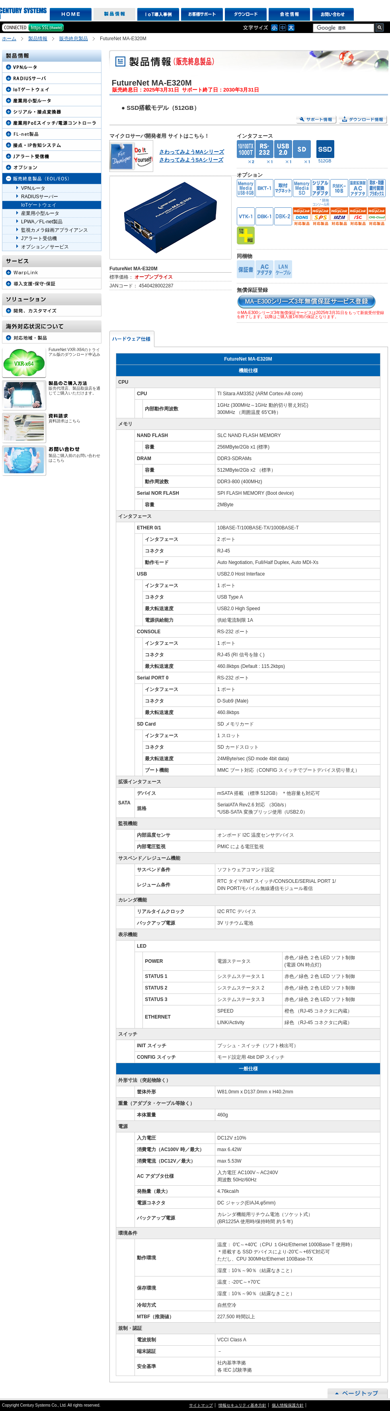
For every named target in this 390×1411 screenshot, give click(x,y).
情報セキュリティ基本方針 (242, 1405)
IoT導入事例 (158, 14)
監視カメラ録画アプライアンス (54, 230)
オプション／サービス (45, 247)
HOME (71, 14)
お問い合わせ (333, 14)
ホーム (9, 38)
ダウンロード (246, 14)
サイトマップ (201, 1405)
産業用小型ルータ (40, 213)
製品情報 (114, 14)
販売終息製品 (73, 38)
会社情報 (289, 14)
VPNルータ (33, 188)
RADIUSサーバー (39, 196)
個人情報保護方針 (288, 1405)
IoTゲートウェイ (39, 205)
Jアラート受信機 (39, 238)
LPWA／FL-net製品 (41, 221)
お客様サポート (202, 14)
